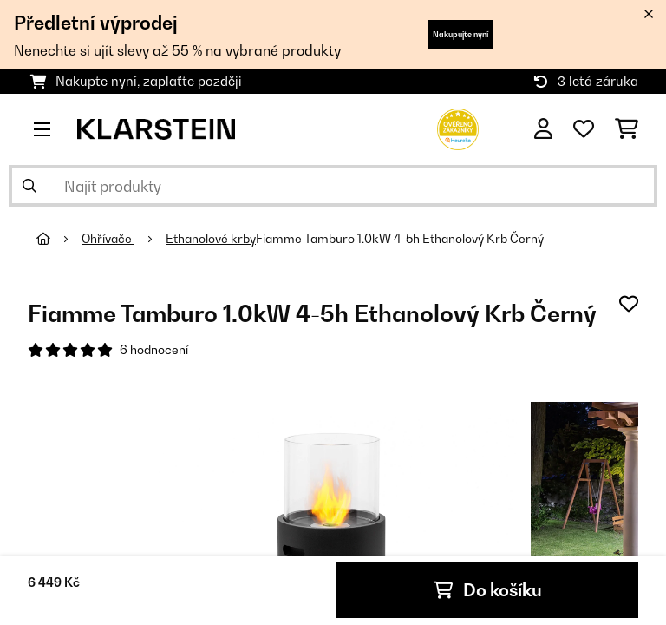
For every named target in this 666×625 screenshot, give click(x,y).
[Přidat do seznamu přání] (628, 303)
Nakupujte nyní (460, 34)
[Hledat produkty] (333, 186)
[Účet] (543, 129)
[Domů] (59, 239)
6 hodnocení (154, 350)
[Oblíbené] (583, 129)
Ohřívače (108, 239)
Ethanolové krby (211, 239)
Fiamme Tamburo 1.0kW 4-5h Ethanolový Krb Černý (400, 239)
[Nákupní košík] (626, 129)
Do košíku (488, 590)
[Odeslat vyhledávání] (29, 185)
